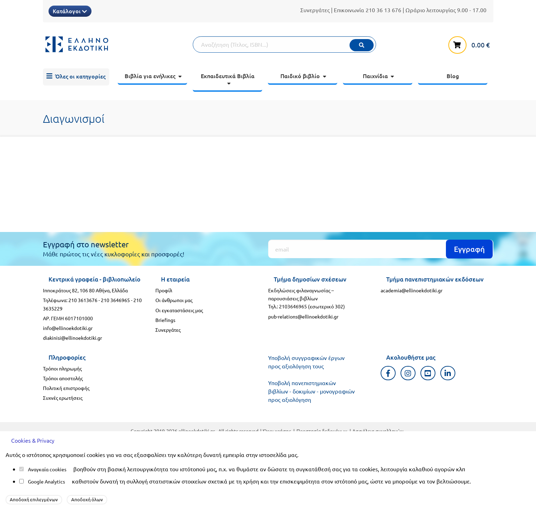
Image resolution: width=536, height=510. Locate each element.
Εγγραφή (469, 249)
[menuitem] (76, 77)
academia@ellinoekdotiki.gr (411, 290)
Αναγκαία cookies (47, 469)
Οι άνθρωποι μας (173, 300)
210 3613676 (82, 300)
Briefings (165, 320)
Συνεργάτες (315, 9)
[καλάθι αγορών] (470, 43)
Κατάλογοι (70, 11)
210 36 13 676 (383, 9)
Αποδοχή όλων (87, 499)
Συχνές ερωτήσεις (62, 398)
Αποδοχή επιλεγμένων (34, 499)
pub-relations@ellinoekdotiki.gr (303, 316)
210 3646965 (115, 300)
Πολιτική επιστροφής (66, 388)
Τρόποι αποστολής (63, 378)
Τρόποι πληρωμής (62, 368)
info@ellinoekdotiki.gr (68, 328)
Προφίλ (163, 290)
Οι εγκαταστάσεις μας (179, 310)
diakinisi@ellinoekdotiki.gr (72, 338)
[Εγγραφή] (380, 249)
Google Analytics (46, 481)
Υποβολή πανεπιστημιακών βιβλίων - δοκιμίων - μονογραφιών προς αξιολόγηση (311, 391)
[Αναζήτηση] (284, 44)
